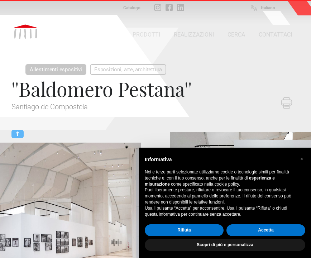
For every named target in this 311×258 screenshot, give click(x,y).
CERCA (236, 34)
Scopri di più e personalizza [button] (225, 244)
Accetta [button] (265, 230)
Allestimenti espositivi (56, 69)
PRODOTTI (146, 34)
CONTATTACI (275, 34)
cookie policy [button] (227, 184)
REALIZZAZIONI (194, 34)
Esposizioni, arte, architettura (128, 69)
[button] (301, 159)
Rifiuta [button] (184, 230)
